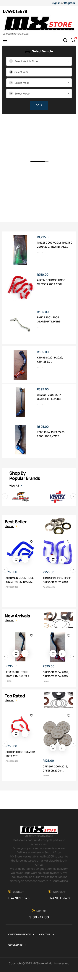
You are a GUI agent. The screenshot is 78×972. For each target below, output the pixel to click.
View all (9, 526)
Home (9, 680)
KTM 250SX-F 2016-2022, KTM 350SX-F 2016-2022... (18, 674)
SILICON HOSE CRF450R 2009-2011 (20, 754)
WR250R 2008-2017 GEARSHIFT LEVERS (49, 397)
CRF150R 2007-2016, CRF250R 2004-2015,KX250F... (55, 769)
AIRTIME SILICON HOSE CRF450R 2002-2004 (51, 282)
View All (14, 485)
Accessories (12, 586)
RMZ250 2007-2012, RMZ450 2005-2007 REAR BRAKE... (54, 244)
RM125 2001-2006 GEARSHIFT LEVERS (49, 319)
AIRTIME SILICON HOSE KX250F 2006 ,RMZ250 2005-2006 (20, 580)
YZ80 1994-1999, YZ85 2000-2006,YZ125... (50, 434)
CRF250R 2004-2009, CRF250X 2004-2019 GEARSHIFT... (56, 674)
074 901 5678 (19, 898)
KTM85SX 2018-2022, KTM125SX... (50, 359)
